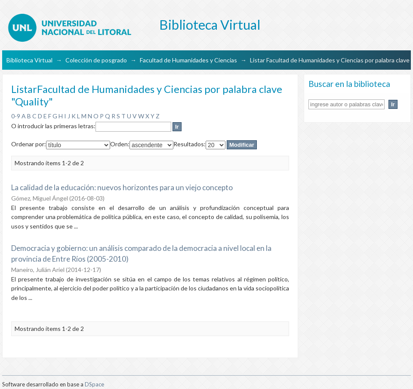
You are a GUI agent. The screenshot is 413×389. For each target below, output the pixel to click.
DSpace (94, 384)
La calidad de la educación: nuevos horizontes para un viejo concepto (122, 187)
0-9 (15, 116)
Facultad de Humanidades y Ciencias (188, 60)
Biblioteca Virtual (29, 60)
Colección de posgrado (96, 60)
